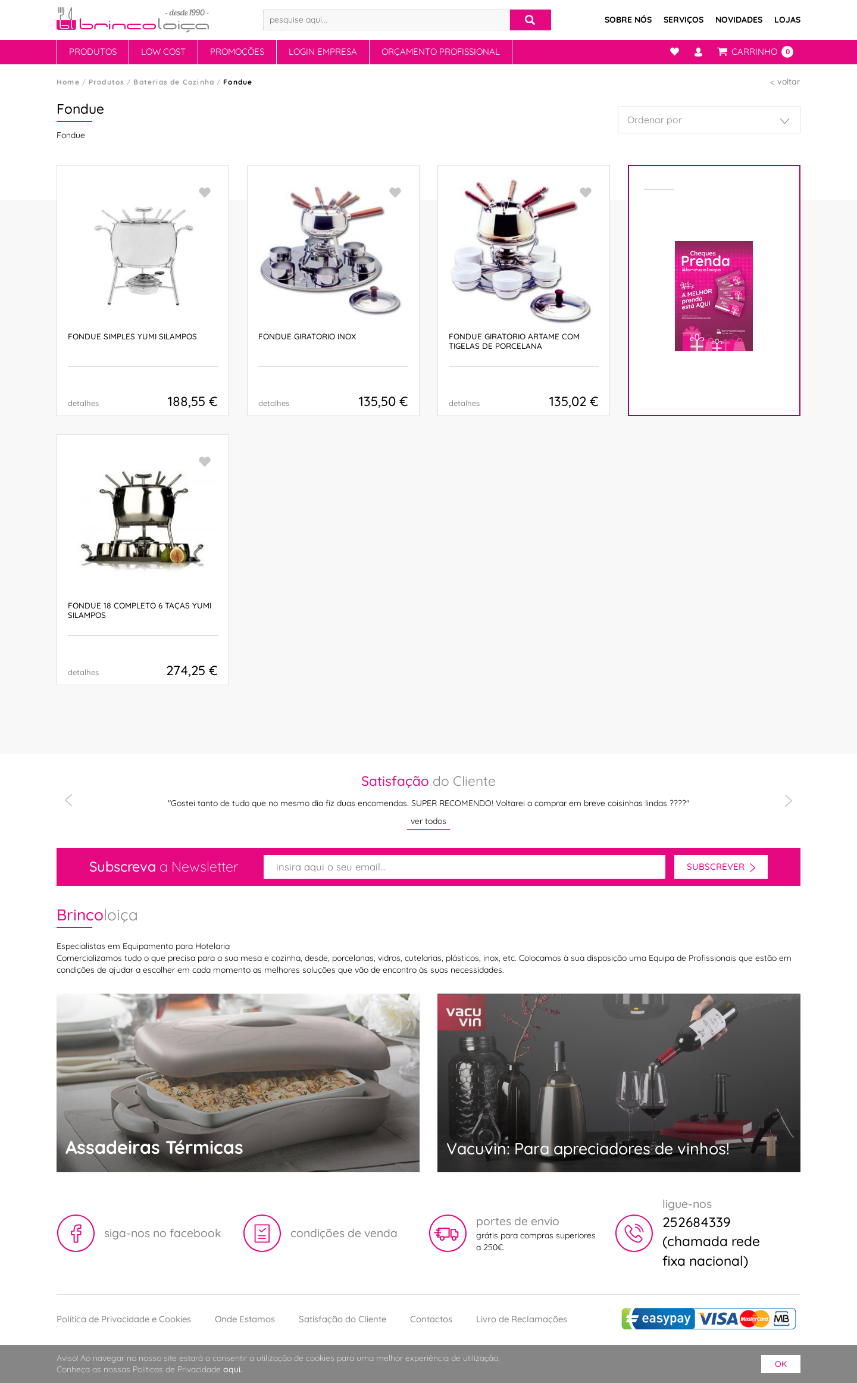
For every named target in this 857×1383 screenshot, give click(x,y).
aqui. (232, 1369)
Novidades (738, 19)
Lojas (787, 19)
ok (781, 1364)
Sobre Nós (628, 19)
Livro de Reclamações (521, 1319)
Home (68, 81)
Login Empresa (323, 51)
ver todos (428, 821)
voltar (788, 81)
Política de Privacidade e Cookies (124, 1319)
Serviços (683, 19)
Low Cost (163, 51)
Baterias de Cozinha (173, 81)
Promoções (237, 51)
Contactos (431, 1319)
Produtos (93, 51)
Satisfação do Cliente (342, 1319)
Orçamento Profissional (440, 51)
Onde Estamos (245, 1319)
